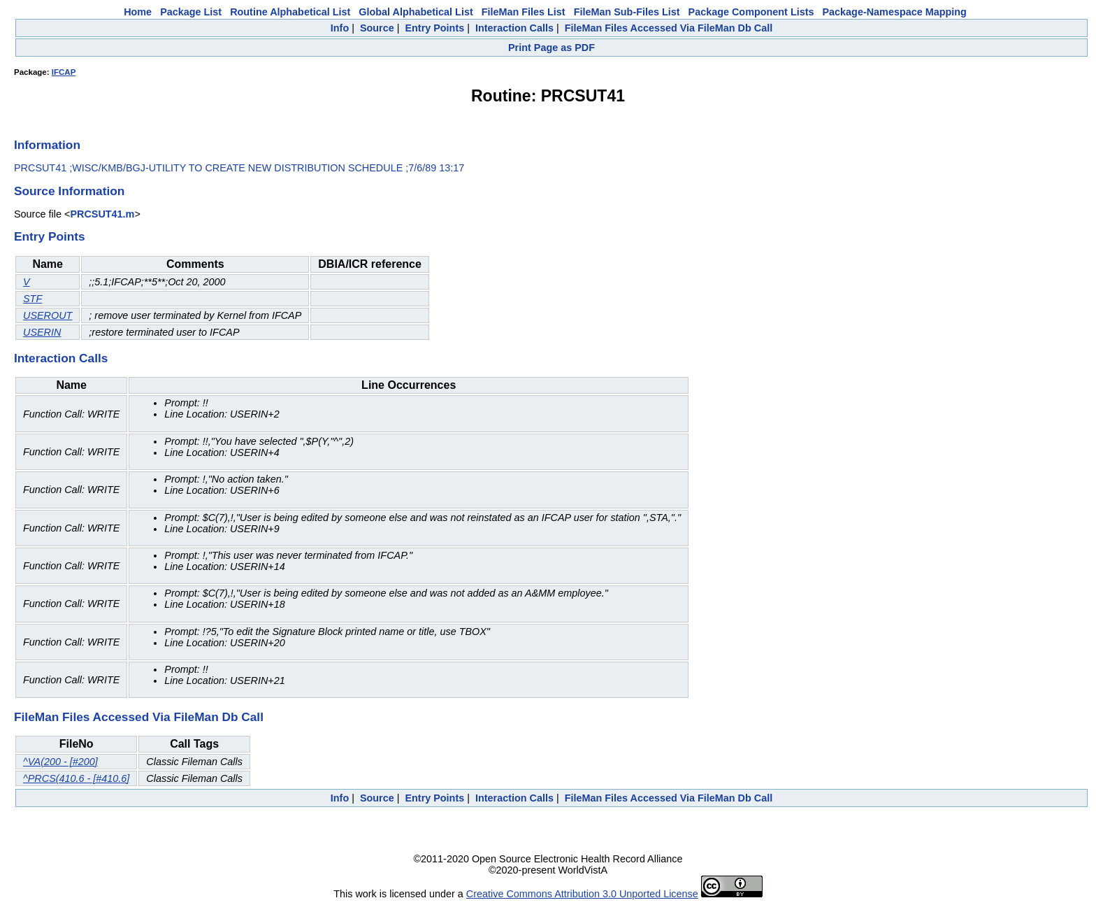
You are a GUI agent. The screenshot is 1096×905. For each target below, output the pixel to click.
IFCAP (64, 72)
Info (340, 28)
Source (377, 28)
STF (32, 298)
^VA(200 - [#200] (60, 761)
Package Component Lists (751, 11)
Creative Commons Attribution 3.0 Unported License (582, 893)
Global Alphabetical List (416, 11)
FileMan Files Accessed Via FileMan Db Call (669, 28)
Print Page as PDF (551, 47)
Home (138, 11)
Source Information (69, 191)
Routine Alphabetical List (290, 11)
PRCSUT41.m (102, 214)
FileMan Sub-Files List (627, 11)
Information (47, 145)
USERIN (42, 332)
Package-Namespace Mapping (895, 11)
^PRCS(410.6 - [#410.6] (76, 778)
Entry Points (434, 28)
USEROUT (47, 315)
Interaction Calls (514, 28)
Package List (191, 11)
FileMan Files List (523, 11)
